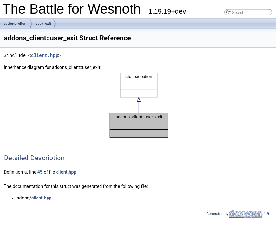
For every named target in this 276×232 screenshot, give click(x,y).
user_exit (43, 23)
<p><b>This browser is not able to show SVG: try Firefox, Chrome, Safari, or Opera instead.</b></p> (139, 105)
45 (40, 172)
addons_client (15, 23)
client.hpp (44, 56)
